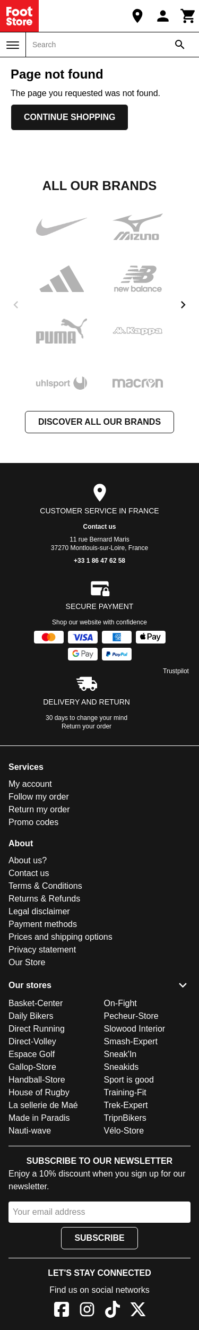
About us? (27, 860)
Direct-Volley (32, 1041)
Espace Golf (31, 1054)
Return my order (39, 809)
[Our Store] (137, 15)
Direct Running (36, 1028)
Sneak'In (120, 1054)
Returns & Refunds (44, 898)
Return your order (86, 726)
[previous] (15, 304)
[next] (183, 304)
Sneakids (121, 1066)
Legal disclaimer (39, 911)
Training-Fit (125, 1092)
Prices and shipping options (60, 936)
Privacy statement (42, 949)
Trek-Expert (126, 1105)
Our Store (26, 962)
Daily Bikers (30, 1015)
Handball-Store (36, 1079)
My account (30, 783)
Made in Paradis (39, 1117)
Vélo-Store (124, 1130)
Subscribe (99, 1237)
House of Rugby (39, 1092)
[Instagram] (87, 1311)
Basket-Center (35, 1003)
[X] (137, 1311)
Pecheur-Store (131, 1015)
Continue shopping (69, 117)
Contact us (99, 526)
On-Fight (120, 1003)
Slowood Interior (135, 1028)
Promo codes (33, 822)
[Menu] (12, 45)
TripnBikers (125, 1117)
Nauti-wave (29, 1130)
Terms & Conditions (45, 885)
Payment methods (42, 924)
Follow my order (38, 796)
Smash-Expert (131, 1041)
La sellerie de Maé (43, 1105)
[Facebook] (61, 1311)
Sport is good (129, 1079)
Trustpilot (176, 671)
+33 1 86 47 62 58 (99, 560)
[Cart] (188, 15)
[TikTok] (112, 1311)
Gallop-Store (32, 1066)
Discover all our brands (99, 421)
